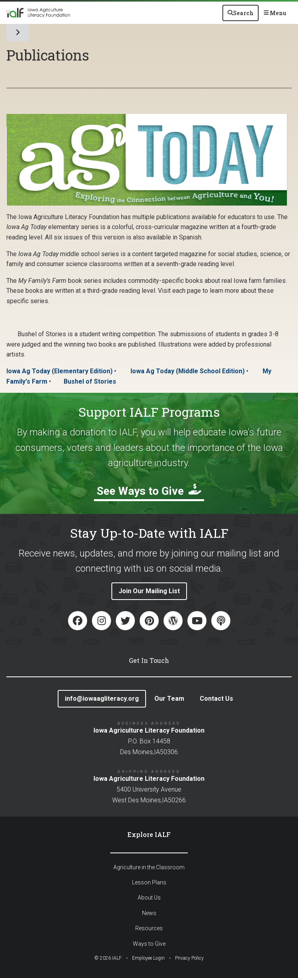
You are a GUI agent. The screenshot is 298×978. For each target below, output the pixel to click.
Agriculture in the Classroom (149, 867)
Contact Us (216, 698)
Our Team (169, 698)
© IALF (108, 958)
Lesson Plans (149, 882)
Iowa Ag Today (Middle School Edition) (187, 371)
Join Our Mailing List (149, 591)
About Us (149, 897)
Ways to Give (149, 944)
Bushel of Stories (90, 381)
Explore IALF (149, 834)
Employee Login (148, 958)
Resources (149, 928)
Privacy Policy (189, 958)
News (149, 913)
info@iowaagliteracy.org (102, 698)
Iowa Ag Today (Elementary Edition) (59, 371)
